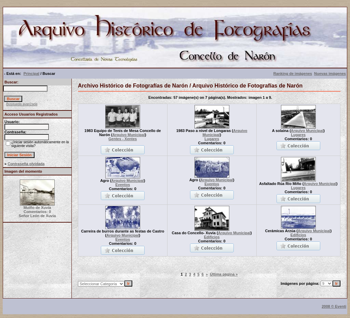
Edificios (212, 237)
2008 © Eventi (334, 306)
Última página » (224, 274)
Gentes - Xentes (122, 139)
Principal (31, 73)
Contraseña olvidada (26, 164)
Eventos (122, 185)
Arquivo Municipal (128, 135)
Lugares (211, 139)
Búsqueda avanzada (21, 104)
